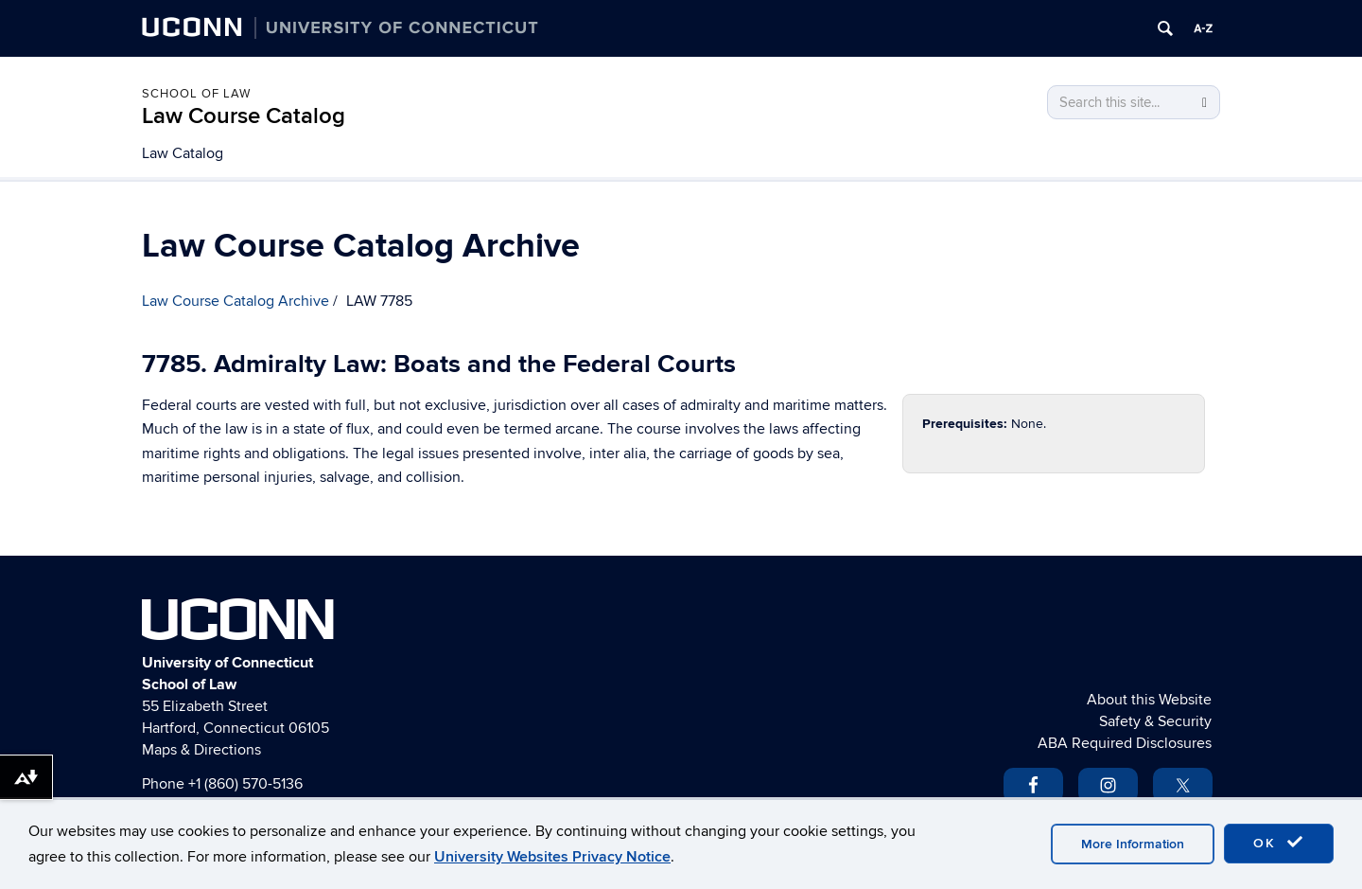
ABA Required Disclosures (1125, 743)
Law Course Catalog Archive (235, 301)
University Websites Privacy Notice (552, 856)
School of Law (196, 93)
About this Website (1149, 699)
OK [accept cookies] (1278, 842)
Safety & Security (1155, 721)
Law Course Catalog (243, 116)
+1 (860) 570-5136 (245, 783)
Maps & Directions (201, 749)
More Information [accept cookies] (1132, 844)
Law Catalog (182, 153)
